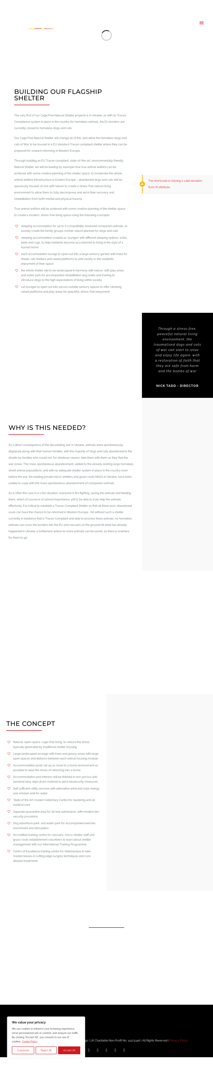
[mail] (124, 1050)
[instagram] (97, 1050)
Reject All (46, 1050)
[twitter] (106, 1050)
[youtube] (115, 1050)
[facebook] (88, 1050)
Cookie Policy (30, 1041)
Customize (23, 1050)
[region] (46, 1037)
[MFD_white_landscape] (106, 1006)
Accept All (69, 1050)
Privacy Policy (179, 1040)
